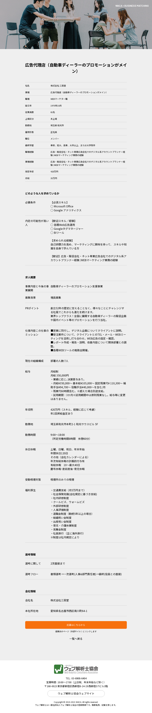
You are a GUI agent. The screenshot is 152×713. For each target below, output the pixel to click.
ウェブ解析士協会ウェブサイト (76, 693)
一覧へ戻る (75, 639)
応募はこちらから (76, 624)
